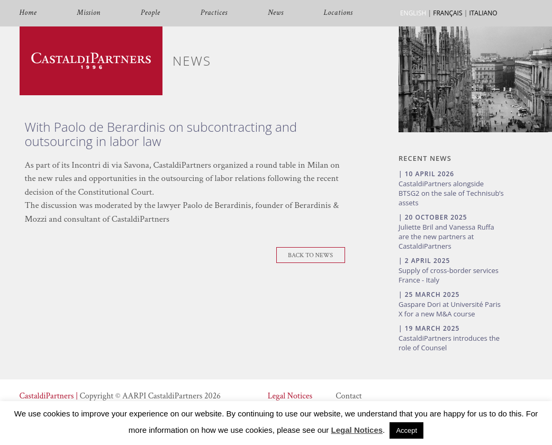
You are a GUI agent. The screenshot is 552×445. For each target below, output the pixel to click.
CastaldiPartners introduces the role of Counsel (449, 342)
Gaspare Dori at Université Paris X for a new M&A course (450, 309)
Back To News (310, 255)
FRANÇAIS (447, 12)
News (276, 13)
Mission (88, 13)
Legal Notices (290, 396)
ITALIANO (483, 12)
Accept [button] (406, 430)
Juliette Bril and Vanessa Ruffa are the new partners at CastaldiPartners (446, 236)
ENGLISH (413, 12)
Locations (338, 13)
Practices (214, 13)
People (150, 13)
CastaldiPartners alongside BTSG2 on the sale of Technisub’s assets (451, 193)
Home (28, 13)
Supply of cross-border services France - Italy (449, 275)
